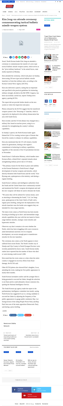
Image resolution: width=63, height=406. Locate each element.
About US (22, 1)
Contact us (38, 398)
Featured (47, 25)
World (38, 29)
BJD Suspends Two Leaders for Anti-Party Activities (52, 120)
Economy (38, 12)
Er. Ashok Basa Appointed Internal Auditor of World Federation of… (52, 68)
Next (10, 370)
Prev (5, 370)
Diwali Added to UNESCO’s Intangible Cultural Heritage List (52, 79)
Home (17, 1)
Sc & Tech (30, 12)
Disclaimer (45, 398)
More (36, 1)
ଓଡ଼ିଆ (16, 12)
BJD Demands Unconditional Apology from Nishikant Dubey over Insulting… (52, 157)
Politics (22, 12)
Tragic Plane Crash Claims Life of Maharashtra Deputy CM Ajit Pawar (52, 38)
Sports (44, 12)
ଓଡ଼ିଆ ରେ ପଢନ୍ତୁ (29, 1)
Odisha (10, 12)
